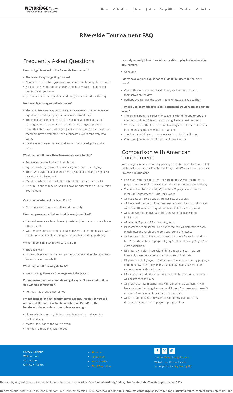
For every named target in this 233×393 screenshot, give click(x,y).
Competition (167, 9)
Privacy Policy (99, 361)
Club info (119, 9)
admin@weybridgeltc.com (173, 357)
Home (104, 9)
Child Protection (101, 366)
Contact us (203, 9)
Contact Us (97, 356)
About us (96, 352)
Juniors (150, 9)
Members (185, 9)
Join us (137, 9)
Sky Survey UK (182, 366)
